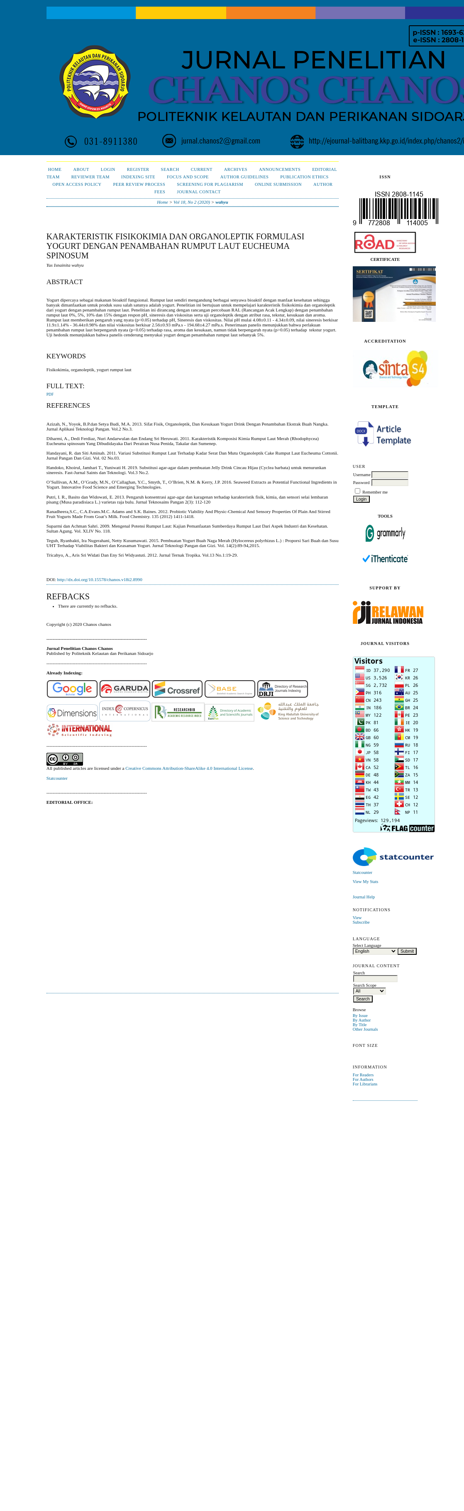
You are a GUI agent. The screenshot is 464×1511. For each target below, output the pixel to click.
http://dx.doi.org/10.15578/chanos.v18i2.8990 (99, 579)
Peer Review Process (139, 184)
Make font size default (373, 1054)
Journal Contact (199, 192)
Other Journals (365, 1029)
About (81, 169)
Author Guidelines (244, 177)
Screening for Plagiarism (210, 184)
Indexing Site (138, 177)
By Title (360, 1024)
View (357, 917)
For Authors (363, 1079)
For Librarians (365, 1084)
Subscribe (361, 922)
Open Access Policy (77, 184)
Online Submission (278, 184)
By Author (362, 1020)
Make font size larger (387, 1054)
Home (55, 169)
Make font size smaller (360, 1054)
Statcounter (362, 872)
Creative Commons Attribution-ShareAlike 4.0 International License (189, 768)
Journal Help (364, 897)
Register (138, 169)
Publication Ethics (304, 177)
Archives (235, 169)
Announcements (279, 169)
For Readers (363, 1075)
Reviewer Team (90, 177)
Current (201, 169)
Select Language (367, 945)
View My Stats (366, 881)
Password (361, 482)
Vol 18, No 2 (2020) (191, 202)
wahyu (221, 202)
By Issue (360, 1015)
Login (108, 169)
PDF (50, 394)
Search (170, 169)
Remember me (375, 492)
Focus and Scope (188, 177)
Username (362, 474)
